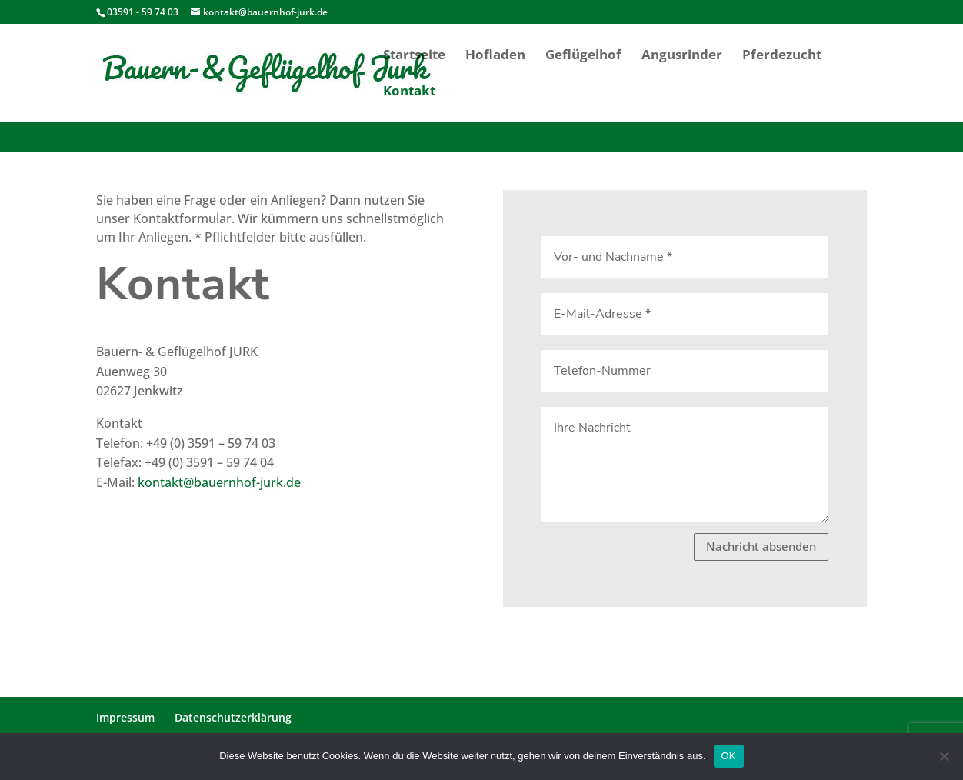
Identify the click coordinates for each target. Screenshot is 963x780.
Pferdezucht (781, 56)
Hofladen (495, 56)
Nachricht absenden (761, 546)
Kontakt (409, 92)
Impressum (125, 717)
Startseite (414, 56)
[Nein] (943, 756)
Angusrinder (681, 56)
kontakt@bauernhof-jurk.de (219, 482)
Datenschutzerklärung (233, 717)
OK (728, 756)
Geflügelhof (583, 56)
